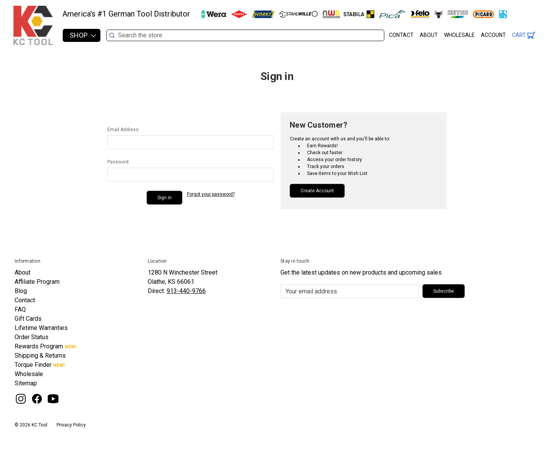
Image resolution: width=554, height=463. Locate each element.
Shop (83, 35)
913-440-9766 (186, 291)
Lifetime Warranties (41, 327)
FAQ (20, 309)
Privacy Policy (71, 425)
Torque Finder (33, 364)
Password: (118, 162)
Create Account (317, 190)
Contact (401, 35)
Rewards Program (39, 346)
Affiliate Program (37, 281)
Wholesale (459, 35)
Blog (21, 291)
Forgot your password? (211, 194)
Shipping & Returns (40, 355)
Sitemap (26, 383)
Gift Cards (28, 318)
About (429, 35)
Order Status (31, 337)
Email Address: (123, 129)
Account (493, 35)
